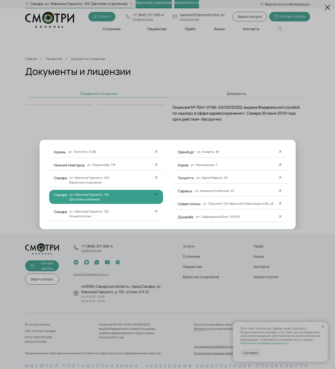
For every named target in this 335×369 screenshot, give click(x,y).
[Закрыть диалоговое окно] (327, 7)
